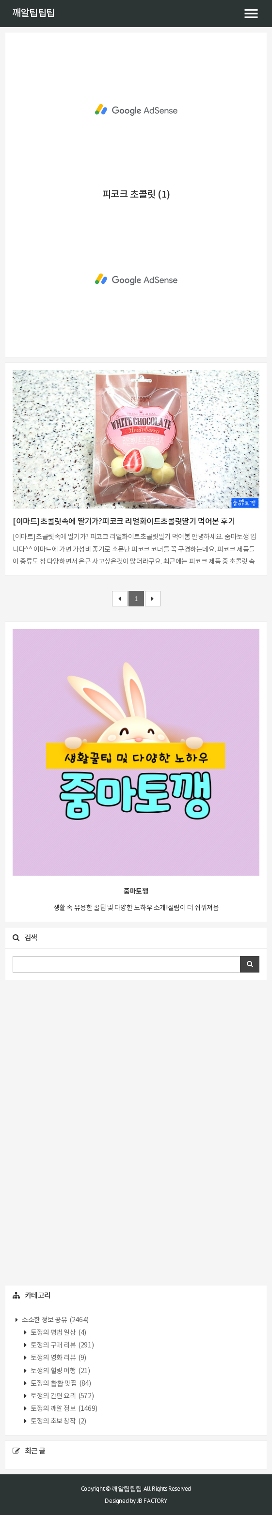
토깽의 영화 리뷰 (58, 1358)
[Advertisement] (136, 110)
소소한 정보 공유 (55, 1320)
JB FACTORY (152, 1501)
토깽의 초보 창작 (58, 1421)
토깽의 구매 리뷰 (62, 1345)
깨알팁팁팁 (33, 13)
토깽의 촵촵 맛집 (60, 1384)
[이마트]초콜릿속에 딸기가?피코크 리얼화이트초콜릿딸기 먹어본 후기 (124, 521)
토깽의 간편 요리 (62, 1396)
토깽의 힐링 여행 (60, 1371)
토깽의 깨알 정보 (63, 1409)
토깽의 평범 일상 (58, 1333)
